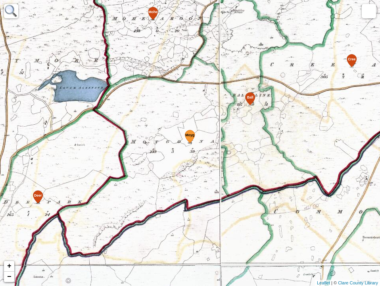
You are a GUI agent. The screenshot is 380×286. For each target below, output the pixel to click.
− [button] (9, 277)
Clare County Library (358, 282)
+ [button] (9, 266)
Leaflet (323, 282)
